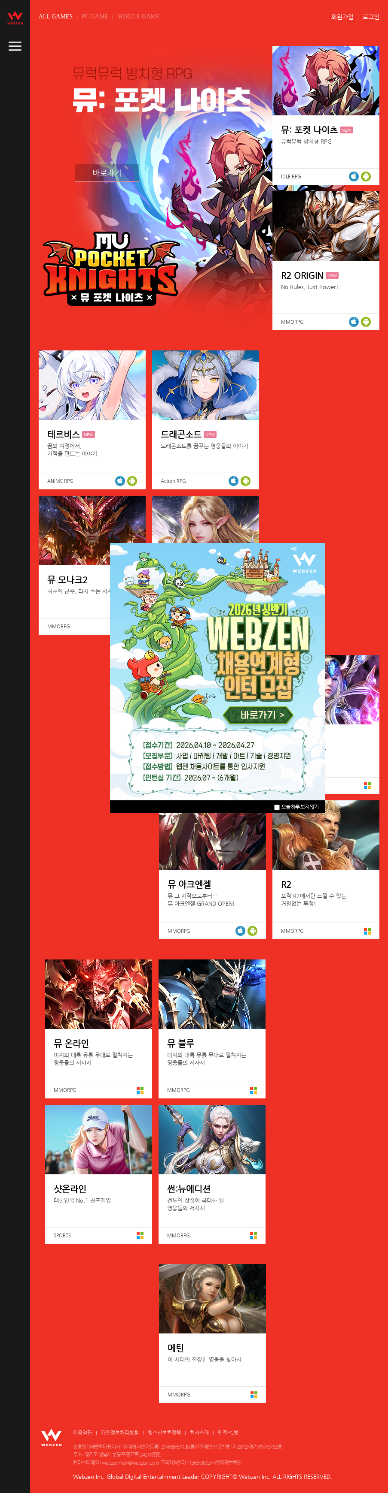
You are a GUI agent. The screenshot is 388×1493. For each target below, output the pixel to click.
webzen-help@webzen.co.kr (130, 1463)
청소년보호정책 (164, 1433)
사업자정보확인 (226, 1463)
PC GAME (95, 16)
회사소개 (199, 1433)
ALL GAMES (56, 16)
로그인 (371, 16)
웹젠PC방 (228, 1433)
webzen (15, 17)
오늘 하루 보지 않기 (296, 807)
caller (15, 46)
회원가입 (342, 16)
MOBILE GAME (138, 16)
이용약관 (82, 1433)
